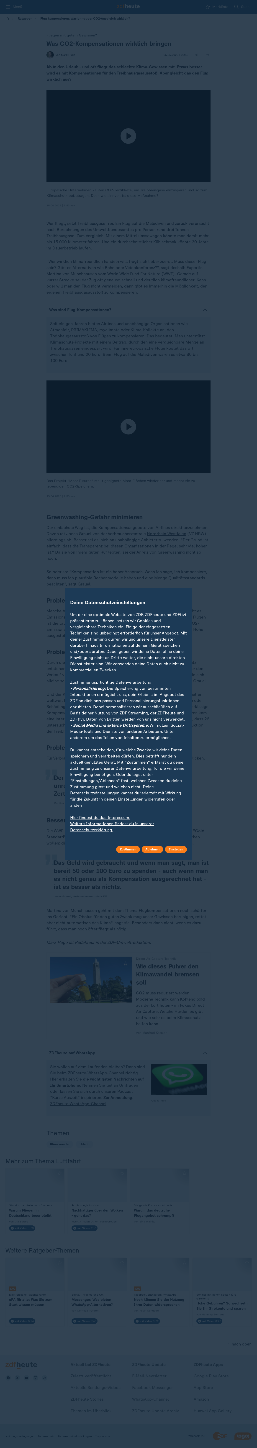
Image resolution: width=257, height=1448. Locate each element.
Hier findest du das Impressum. (100, 817)
